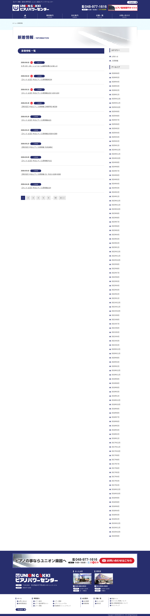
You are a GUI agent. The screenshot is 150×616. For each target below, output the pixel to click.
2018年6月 (116, 421)
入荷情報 (39, 76)
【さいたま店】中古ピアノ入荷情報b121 (36, 120)
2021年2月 (116, 345)
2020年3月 (116, 362)
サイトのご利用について (118, 601)
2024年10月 (116, 158)
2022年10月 (116, 260)
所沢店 (99, 603)
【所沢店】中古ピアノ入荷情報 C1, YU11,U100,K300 (41, 174)
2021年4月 (116, 336)
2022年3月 (116, 290)
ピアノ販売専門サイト (41, 603)
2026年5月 (116, 77)
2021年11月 (116, 307)
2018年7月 (116, 417)
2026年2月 (116, 90)
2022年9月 (116, 264)
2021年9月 (116, 315)
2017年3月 (116, 481)
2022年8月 (116, 268)
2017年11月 (116, 447)
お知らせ (39, 62)
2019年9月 (116, 379)
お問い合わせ (124, 17)
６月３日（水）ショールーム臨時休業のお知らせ (39, 66)
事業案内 (50, 17)
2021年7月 (116, 324)
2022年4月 (116, 285)
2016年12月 (116, 489)
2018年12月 (116, 400)
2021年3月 (116, 341)
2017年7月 (116, 464)
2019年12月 (116, 370)
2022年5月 (116, 281)
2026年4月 (116, 82)
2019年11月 (116, 375)
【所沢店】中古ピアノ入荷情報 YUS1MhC (37, 147)
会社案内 (74, 17)
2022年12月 (116, 251)
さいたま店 (100, 601)
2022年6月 (116, 277)
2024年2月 (116, 192)
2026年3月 (116, 86)
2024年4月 (116, 184)
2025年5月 (116, 128)
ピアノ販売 (38, 601)
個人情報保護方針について (119, 603)
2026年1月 (116, 94)
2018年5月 (116, 426)
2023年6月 (116, 226)
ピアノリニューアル (60, 603)
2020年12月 (116, 349)
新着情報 (86, 603)
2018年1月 (116, 438)
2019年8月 (116, 383)
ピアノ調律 (57, 601)
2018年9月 (116, 409)
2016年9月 (116, 498)
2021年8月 (116, 319)
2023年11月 (116, 205)
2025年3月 (116, 137)
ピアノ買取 (38, 606)
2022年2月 (116, 294)
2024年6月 (116, 175)
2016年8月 (116, 502)
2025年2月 (116, 141)
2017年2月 (116, 485)
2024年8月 (116, 167)
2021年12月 (116, 302)
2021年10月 (116, 311)
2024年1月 (116, 196)
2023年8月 (116, 218)
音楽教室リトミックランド (62, 606)
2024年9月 (116, 162)
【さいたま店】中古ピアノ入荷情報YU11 (36, 161)
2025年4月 (116, 133)
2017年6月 (116, 468)
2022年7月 (116, 273)
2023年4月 (116, 235)
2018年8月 (116, 413)
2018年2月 (116, 434)
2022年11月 (116, 256)
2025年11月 (116, 103)
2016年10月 (116, 493)
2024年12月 (116, 150)
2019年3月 (116, 392)
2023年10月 (116, 209)
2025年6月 (116, 124)
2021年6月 (116, 328)
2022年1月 (116, 298)
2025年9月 (116, 111)
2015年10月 (116, 532)
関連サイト (114, 598)
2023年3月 (116, 239)
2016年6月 (116, 506)
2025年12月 (116, 99)
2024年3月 (116, 188)
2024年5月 (116, 179)
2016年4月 (116, 511)
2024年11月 (116, 154)
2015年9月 (116, 536)
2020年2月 (116, 366)
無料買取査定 (23, 603)
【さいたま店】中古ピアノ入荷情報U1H (36, 188)
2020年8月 (116, 358)
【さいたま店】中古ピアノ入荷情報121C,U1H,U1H (40, 93)
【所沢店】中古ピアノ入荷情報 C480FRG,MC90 (39, 107)
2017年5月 (116, 472)
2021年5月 (116, 332)
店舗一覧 (99, 17)
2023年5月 (116, 230)
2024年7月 (116, 171)
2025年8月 (116, 116)
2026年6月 (116, 73)
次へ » (62, 198)
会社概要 (86, 601)
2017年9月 (116, 455)
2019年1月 (116, 396)
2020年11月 (116, 353)
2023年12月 (116, 201)
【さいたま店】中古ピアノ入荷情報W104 (36, 79)
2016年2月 (116, 519)
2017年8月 (116, 460)
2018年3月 (116, 430)
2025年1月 (116, 145)
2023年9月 (116, 213)
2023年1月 (116, 247)
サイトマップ (115, 605)
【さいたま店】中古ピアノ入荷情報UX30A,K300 (39, 134)
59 (55, 198)
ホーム (19, 598)
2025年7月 (116, 120)
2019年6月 (116, 387)
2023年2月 (116, 243)
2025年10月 (116, 107)
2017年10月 (116, 451)
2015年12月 (116, 523)
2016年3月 (116, 515)
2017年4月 (116, 476)
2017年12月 (116, 443)
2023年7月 (116, 222)
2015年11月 (116, 527)
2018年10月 (116, 404)
